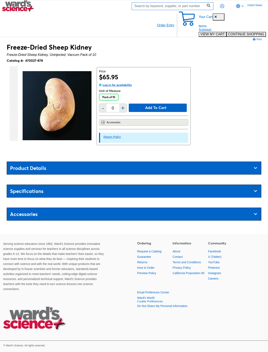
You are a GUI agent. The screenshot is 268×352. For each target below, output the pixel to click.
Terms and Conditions (187, 262)
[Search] (169, 6)
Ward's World (146, 297)
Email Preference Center (153, 292)
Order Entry (165, 25)
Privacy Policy (182, 267)
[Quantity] (113, 108)
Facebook (214, 251)
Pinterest (214, 267)
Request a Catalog (149, 251)
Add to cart (155, 107)
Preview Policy (146, 273)
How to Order (146, 267)
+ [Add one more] (123, 108)
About (176, 251)
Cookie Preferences (150, 301)
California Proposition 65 (189, 273)
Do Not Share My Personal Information (162, 306)
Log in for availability (117, 85)
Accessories (110, 122)
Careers (213, 278)
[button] (222, 6)
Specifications (133, 191)
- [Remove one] (103, 108)
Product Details (133, 168)
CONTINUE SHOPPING (246, 34)
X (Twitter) (215, 256)
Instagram (214, 273)
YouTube (214, 262)
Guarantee (144, 256)
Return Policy (112, 137)
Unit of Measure (110, 91)
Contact (178, 256)
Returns (142, 262)
